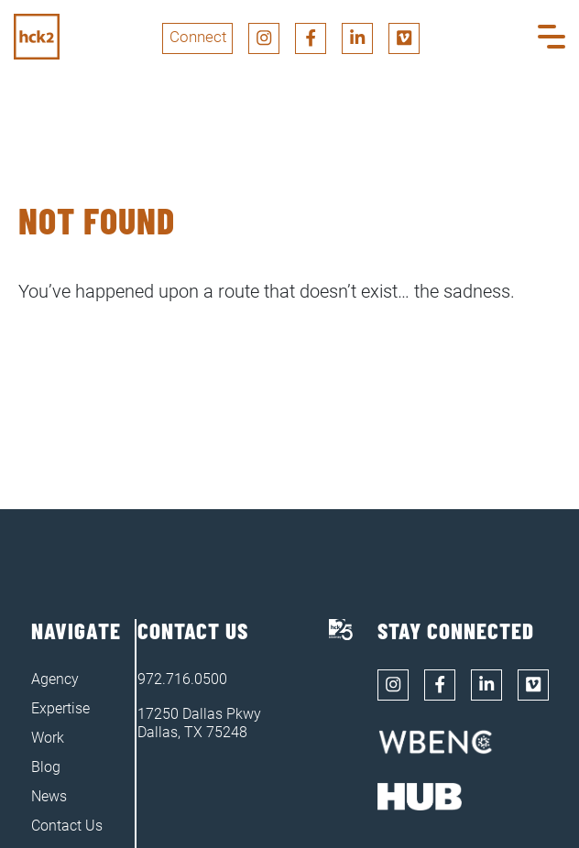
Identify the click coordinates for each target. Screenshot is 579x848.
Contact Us (67, 825)
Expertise (60, 708)
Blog (45, 767)
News (49, 796)
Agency (55, 679)
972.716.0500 (182, 679)
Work (47, 737)
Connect (197, 36)
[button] (551, 38)
